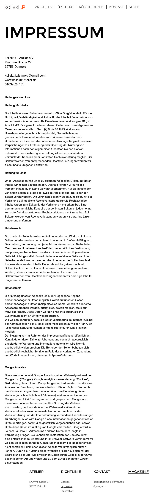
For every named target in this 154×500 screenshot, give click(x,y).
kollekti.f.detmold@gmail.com (25, 75)
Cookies (65, 482)
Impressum (66, 486)
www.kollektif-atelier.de (20, 80)
